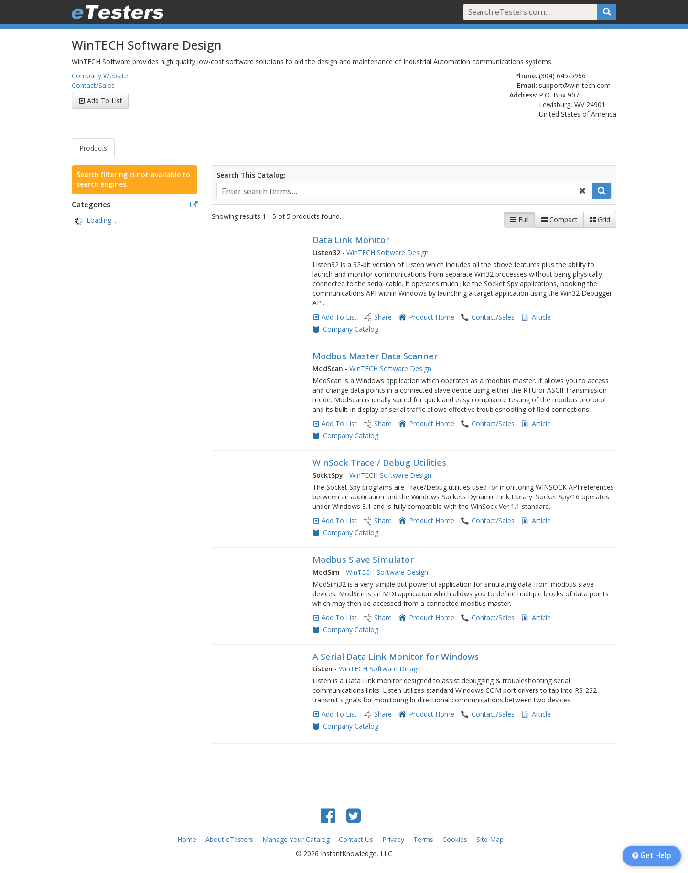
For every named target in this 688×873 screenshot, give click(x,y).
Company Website (100, 75)
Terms (423, 839)
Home (186, 839)
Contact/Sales (93, 85)
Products (93, 147)
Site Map (490, 839)
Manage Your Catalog (296, 839)
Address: (523, 94)
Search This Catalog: (251, 175)
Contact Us (356, 839)
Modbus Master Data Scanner (375, 356)
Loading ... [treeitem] (102, 220)
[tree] (134, 221)
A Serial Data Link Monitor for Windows (395, 656)
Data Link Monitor (350, 240)
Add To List (104, 100)
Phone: (526, 75)
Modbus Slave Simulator (363, 559)
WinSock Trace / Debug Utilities (379, 462)
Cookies (454, 839)
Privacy (393, 839)
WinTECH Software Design (387, 252)
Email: (527, 85)
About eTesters (229, 839)
